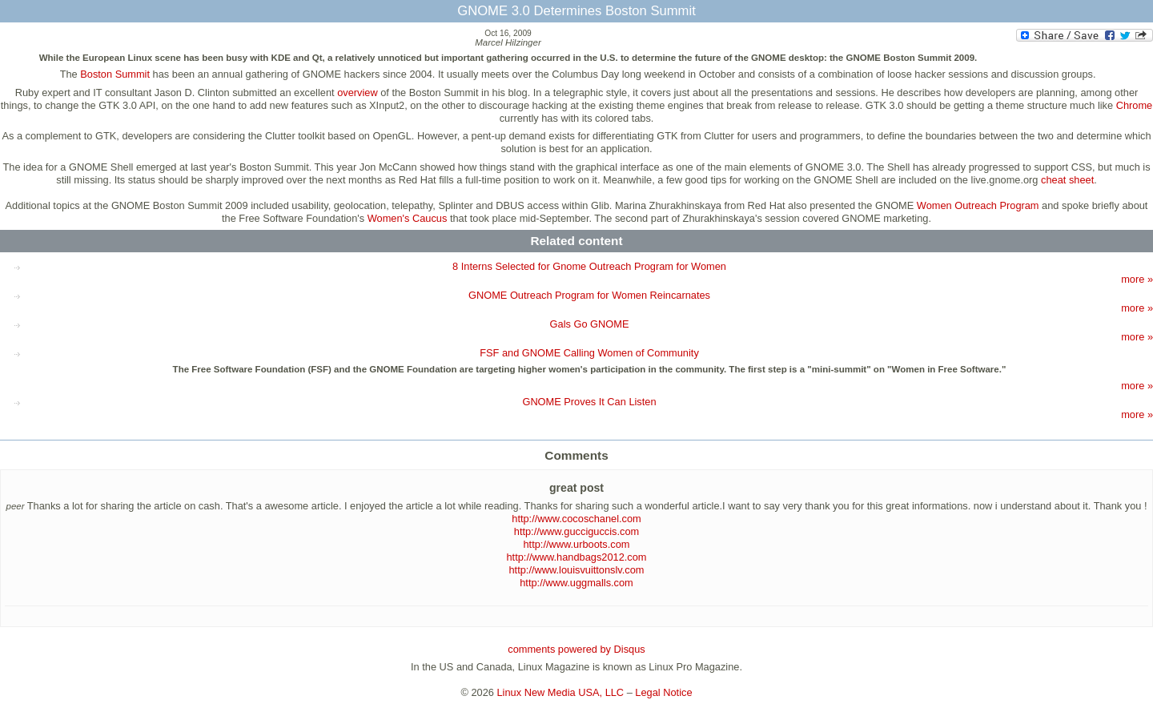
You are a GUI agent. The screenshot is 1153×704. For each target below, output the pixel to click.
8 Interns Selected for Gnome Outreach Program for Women (589, 266)
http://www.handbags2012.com (576, 557)
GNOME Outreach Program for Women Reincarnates (589, 295)
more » (1137, 279)
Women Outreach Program (978, 205)
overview (357, 92)
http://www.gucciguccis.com (576, 531)
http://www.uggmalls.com (576, 583)
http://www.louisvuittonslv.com (576, 570)
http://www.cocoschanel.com (576, 519)
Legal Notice (663, 692)
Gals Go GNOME (589, 324)
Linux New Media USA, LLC (561, 692)
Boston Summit (115, 74)
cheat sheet (1067, 180)
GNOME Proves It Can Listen (589, 402)
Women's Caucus (408, 218)
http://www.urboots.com (577, 544)
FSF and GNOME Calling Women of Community (589, 353)
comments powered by (576, 649)
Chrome (1134, 105)
